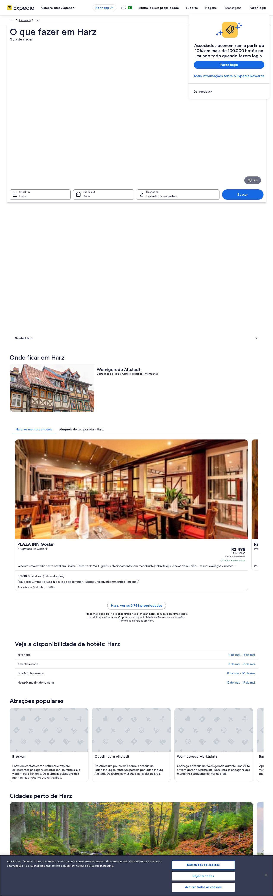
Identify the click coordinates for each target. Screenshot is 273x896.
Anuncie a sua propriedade (175, 8)
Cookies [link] (145, 796)
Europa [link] (11, 21)
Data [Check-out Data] (84, 135)
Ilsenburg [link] (208, 676)
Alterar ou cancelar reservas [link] (224, 803)
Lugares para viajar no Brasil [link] (90, 796)
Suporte (208, 8)
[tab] (97, 238)
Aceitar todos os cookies (203, 887)
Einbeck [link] (81, 676)
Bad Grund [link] (20, 692)
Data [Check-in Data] (20, 135)
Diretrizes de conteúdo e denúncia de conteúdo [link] (169, 823)
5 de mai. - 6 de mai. (242, 404)
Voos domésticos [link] (84, 823)
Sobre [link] (10, 796)
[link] (229, 91)
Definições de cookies (203, 864)
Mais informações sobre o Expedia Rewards (229, 76)
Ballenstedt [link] (210, 684)
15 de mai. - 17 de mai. (241, 423)
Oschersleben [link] (86, 692)
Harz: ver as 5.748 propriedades (168, 351)
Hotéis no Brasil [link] (83, 803)
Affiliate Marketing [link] (18, 837)
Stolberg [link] (145, 684)
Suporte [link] (212, 796)
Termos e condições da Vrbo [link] (157, 816)
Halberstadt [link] (21, 668)
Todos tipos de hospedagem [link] (91, 837)
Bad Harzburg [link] (86, 660)
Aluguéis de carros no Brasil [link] (90, 830)
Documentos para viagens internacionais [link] (231, 827)
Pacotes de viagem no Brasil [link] (90, 816)
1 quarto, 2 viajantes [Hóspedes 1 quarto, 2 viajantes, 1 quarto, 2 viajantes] (161, 135)
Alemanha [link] (25, 21)
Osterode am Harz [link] (215, 692)
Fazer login (258, 8)
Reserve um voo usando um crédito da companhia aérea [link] (237, 818)
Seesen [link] (81, 684)
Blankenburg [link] (211, 668)
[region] (136, 875)
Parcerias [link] (12, 816)
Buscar (245, 133)
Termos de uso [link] (149, 810)
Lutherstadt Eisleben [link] (28, 684)
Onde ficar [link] (22, 187)
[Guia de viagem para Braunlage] (96, 611)
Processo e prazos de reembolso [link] (227, 810)
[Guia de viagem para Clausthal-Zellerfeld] (192, 611)
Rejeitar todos (203, 876)
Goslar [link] (206, 660)
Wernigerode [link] (85, 668)
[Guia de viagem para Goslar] (241, 611)
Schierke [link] (18, 676)
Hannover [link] (146, 692)
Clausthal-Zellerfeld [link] (153, 660)
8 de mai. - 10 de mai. (241, 414)
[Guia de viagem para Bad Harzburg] (144, 611)
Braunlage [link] (20, 660)
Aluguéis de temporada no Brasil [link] (93, 810)
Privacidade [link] (148, 803)
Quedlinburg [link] (148, 676)
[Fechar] (266, 875)
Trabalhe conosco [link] (17, 803)
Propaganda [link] (14, 830)
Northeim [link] (145, 668)
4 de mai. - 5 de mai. (242, 395)
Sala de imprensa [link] (17, 823)
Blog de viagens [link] (83, 844)
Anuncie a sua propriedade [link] (23, 810)
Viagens (226, 8)
